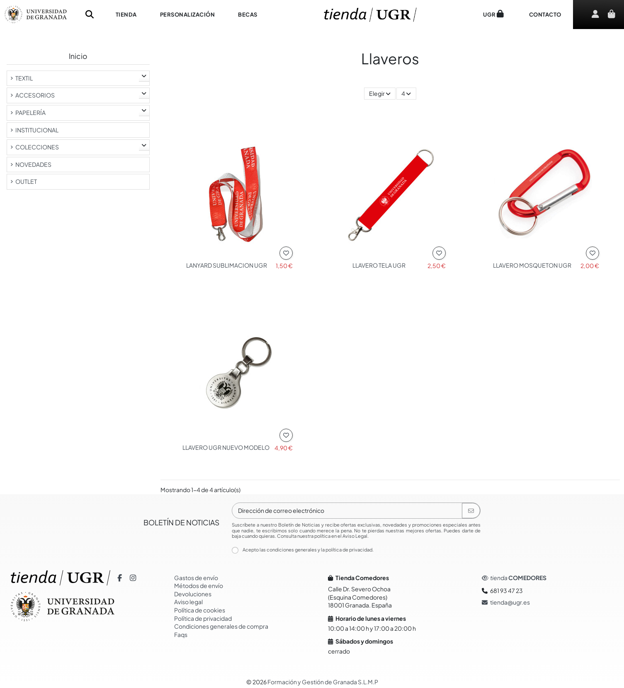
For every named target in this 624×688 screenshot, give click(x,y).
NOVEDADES (33, 164)
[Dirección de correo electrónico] (347, 511)
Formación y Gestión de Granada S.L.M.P (322, 682)
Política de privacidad (203, 618)
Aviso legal (188, 601)
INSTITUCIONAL (36, 130)
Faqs (180, 634)
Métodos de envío (198, 585)
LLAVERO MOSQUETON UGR (532, 265)
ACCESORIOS (35, 95)
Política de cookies (199, 610)
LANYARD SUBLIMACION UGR (226, 265)
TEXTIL (24, 78)
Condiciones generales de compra (221, 626)
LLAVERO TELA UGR (378, 265)
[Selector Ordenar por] (380, 94)
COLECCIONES (37, 147)
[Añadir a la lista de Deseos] (286, 253)
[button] (126, 14)
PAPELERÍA (30, 112)
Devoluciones (192, 594)
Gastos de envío (196, 577)
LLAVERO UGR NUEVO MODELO (226, 447)
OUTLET (26, 181)
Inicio (78, 56)
